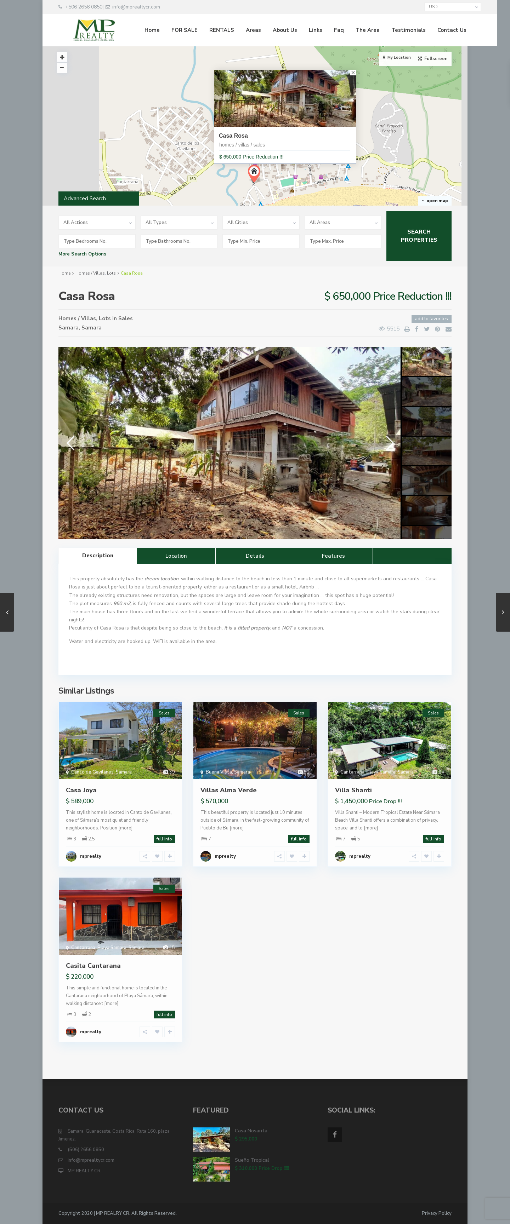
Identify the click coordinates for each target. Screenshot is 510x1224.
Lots (111, 273)
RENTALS (206, 30)
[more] (125, 828)
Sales (125, 318)
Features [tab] (333, 555)
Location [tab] (176, 555)
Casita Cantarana (93, 965)
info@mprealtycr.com (91, 1160)
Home (137, 30)
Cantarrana (352, 772)
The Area (353, 30)
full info (164, 839)
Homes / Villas (90, 273)
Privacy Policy (437, 1213)
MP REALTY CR (84, 1171)
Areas (238, 30)
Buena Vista (219, 772)
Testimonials (393, 30)
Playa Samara (381, 772)
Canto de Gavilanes (92, 772)
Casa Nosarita (251, 1130)
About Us (270, 30)
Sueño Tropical (252, 1160)
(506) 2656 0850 (86, 1150)
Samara (68, 327)
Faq (324, 30)
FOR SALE (170, 30)
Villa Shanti (353, 790)
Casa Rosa (233, 136)
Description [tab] (97, 555)
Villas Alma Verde (228, 790)
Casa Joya (81, 790)
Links (300, 30)
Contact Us (437, 30)
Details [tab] (255, 555)
